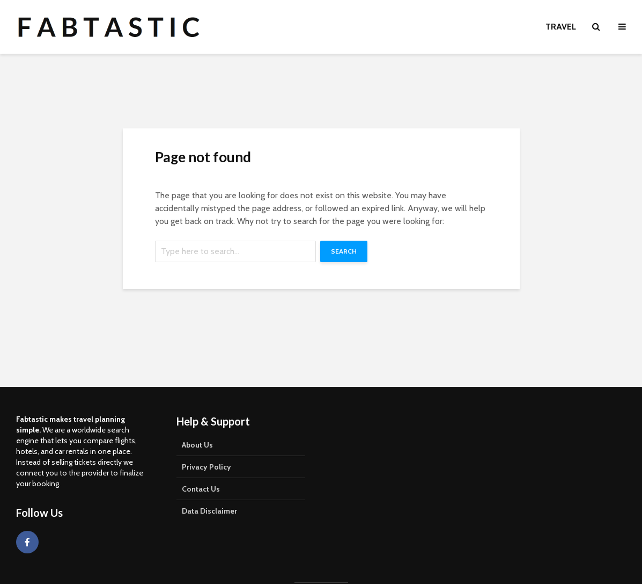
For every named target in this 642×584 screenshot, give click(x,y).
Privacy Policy (206, 467)
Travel (560, 26)
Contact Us (201, 489)
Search (344, 251)
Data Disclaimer (209, 511)
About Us (197, 445)
